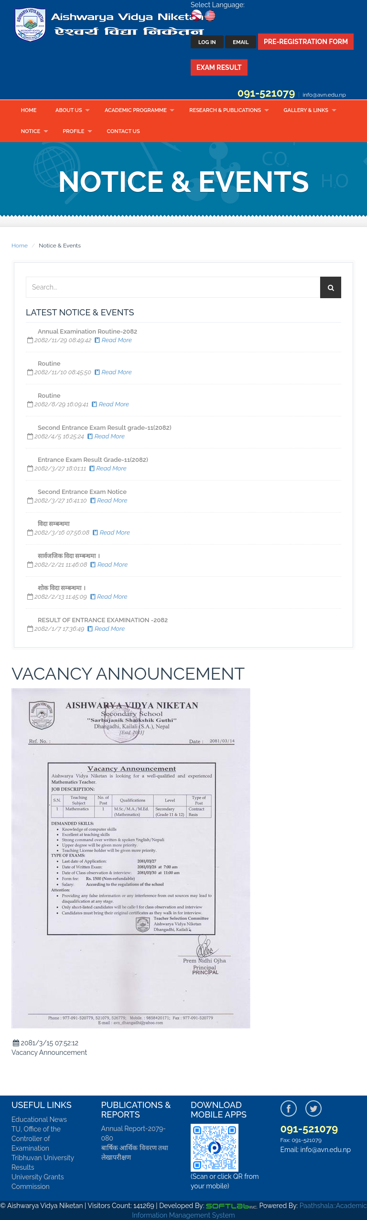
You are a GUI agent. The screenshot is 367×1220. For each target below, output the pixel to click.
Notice (30, 131)
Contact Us (123, 131)
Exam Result (219, 67)
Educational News (39, 1119)
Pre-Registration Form (306, 41)
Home (29, 110)
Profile (74, 131)
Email (240, 42)
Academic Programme (136, 110)
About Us (68, 110)
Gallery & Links (306, 110)
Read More (112, 340)
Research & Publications (225, 110)
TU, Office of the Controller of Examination (36, 1138)
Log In (207, 42)
